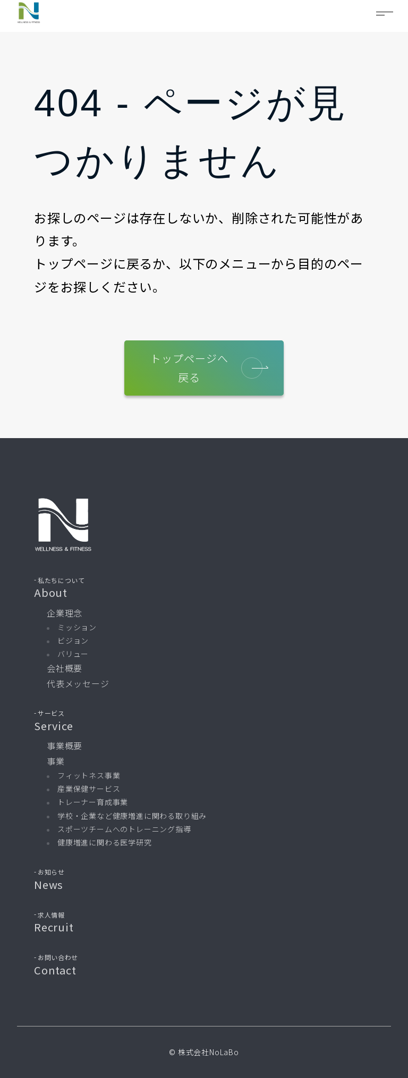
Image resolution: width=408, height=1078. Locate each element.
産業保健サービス (88, 789)
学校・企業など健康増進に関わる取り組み (132, 815)
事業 (56, 761)
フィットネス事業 (88, 775)
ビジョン (73, 640)
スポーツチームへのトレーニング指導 (124, 829)
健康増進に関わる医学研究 (104, 842)
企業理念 (64, 612)
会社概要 (64, 668)
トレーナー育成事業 (92, 802)
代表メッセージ (78, 684)
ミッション (77, 627)
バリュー (73, 654)
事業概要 (64, 746)
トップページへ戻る (206, 367)
